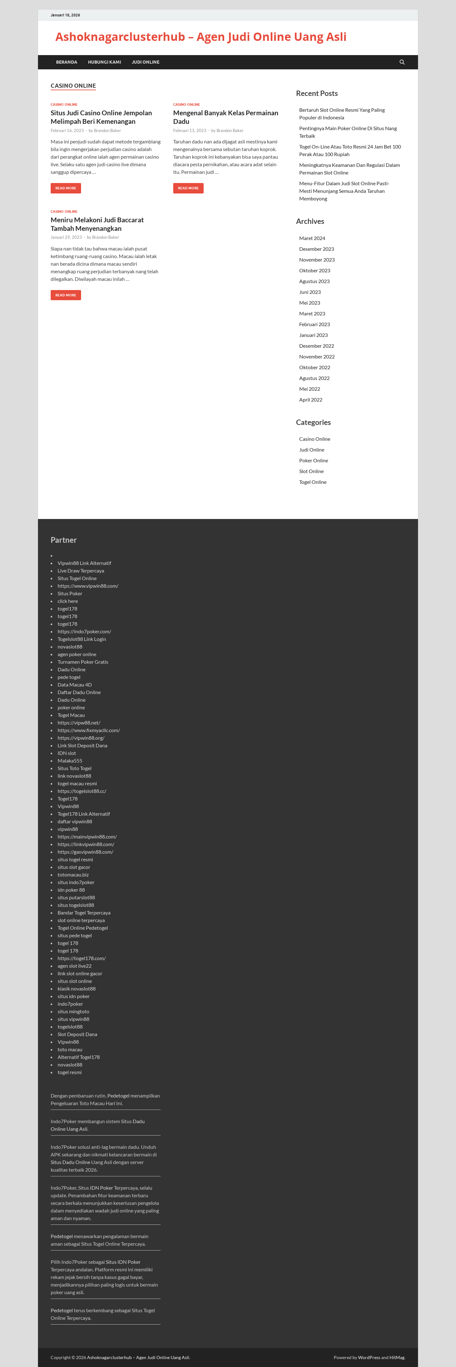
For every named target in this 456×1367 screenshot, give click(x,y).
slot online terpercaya (81, 920)
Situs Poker (70, 593)
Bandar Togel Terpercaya (84, 912)
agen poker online (77, 654)
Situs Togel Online (77, 578)
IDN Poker (101, 1188)
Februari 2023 (314, 324)
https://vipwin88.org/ (81, 738)
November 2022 (317, 356)
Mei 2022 (309, 389)
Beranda (66, 62)
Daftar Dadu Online (79, 692)
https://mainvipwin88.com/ (87, 836)
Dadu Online (72, 669)
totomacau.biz (73, 874)
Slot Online (311, 471)
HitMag (397, 1357)
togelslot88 (70, 1026)
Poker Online (313, 460)
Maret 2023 (312, 313)
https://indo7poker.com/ (84, 631)
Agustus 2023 (314, 281)
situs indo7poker (76, 882)
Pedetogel (118, 1095)
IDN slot (67, 753)
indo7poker (70, 1004)
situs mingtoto (73, 1011)
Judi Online (145, 62)
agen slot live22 (75, 966)
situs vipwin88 (73, 1019)
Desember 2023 (316, 249)
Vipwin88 (68, 806)
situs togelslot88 (76, 905)
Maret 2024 (312, 238)
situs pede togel (75, 935)
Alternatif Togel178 (79, 1057)
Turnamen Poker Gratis (83, 662)
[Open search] (402, 62)
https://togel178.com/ (82, 958)
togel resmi (70, 1072)
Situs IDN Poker (123, 1262)
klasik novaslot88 (77, 988)
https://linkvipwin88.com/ (86, 844)
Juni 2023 (310, 292)
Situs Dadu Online (70, 1162)
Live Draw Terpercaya (81, 570)
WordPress (369, 1357)
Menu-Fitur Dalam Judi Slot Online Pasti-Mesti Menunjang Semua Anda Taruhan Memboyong (344, 190)
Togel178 (68, 798)
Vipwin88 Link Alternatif (84, 563)
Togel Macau (71, 715)
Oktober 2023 (314, 270)
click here (68, 601)
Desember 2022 (316, 346)
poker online (71, 707)
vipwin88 (68, 829)
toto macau (70, 1049)
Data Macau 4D (75, 684)
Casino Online (64, 104)
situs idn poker (74, 996)
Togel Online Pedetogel (83, 928)
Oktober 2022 (314, 367)
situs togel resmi (75, 859)
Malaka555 (70, 760)
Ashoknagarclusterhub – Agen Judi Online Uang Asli (201, 36)
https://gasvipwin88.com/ (85, 852)
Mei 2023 (309, 303)
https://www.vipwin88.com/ (88, 586)
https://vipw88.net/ (79, 722)
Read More (63, 186)
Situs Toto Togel (75, 768)
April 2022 (310, 399)
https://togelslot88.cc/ (82, 791)
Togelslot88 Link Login (82, 639)
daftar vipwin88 (75, 821)
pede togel (69, 677)
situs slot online (75, 981)
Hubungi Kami (104, 62)
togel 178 (68, 943)
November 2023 (317, 259)
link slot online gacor (80, 973)
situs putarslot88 (76, 897)
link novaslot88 (74, 776)
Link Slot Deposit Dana (82, 745)
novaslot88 (70, 646)
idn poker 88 (71, 890)
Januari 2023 (313, 335)
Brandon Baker (107, 130)
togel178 (67, 608)
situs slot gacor (74, 867)
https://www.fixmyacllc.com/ (89, 730)
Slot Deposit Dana (77, 1034)
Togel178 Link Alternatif (84, 814)
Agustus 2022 (314, 378)
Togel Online (312, 482)
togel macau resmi (77, 783)
